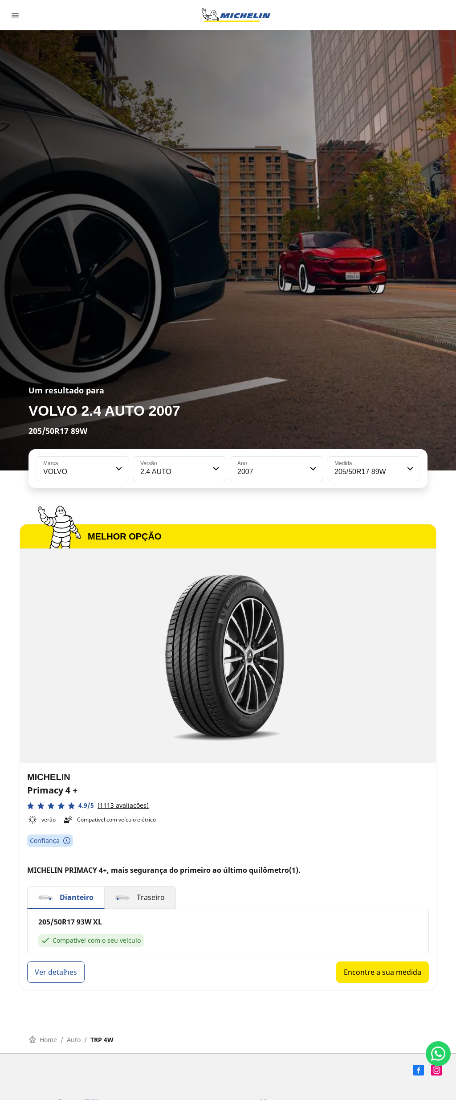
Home (43, 1039)
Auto (74, 1039)
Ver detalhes (56, 972)
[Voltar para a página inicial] (236, 15)
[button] (118, 468)
